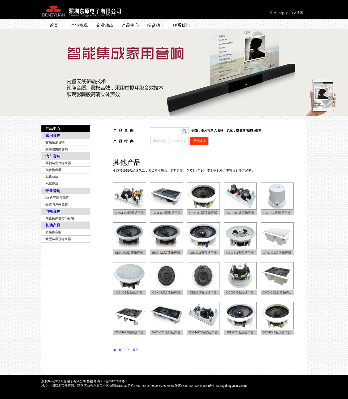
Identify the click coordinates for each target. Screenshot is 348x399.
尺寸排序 (199, 141)
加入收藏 (296, 13)
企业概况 (79, 25)
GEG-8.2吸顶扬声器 (240, 252)
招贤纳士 (155, 25)
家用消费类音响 (56, 149)
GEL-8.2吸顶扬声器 (276, 213)
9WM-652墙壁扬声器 (203, 332)
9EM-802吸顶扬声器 (129, 252)
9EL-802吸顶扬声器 (203, 252)
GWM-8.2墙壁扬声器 (129, 213)
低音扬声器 (53, 170)
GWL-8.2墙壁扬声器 (277, 252)
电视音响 (52, 212)
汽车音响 (52, 156)
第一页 (117, 349)
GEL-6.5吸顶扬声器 (203, 292)
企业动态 (104, 25)
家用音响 (52, 136)
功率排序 (179, 141)
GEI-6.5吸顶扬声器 (129, 292)
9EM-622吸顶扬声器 (166, 252)
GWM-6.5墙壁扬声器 (129, 332)
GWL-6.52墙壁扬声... (277, 292)
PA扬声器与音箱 (56, 197)
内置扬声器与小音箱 (59, 218)
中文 (273, 13)
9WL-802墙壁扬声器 (240, 213)
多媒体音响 (53, 232)
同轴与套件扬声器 (58, 163)
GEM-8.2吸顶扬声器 (203, 213)
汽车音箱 (51, 184)
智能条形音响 (55, 142)
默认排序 (159, 141)
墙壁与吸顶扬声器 (58, 239)
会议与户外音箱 (56, 204)
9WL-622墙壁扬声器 (166, 332)
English (284, 13)
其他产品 (52, 225)
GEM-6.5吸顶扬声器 (166, 292)
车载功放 (51, 177)
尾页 (136, 349)
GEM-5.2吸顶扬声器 (277, 332)
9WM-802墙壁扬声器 (166, 213)
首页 (54, 25)
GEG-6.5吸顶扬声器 (240, 292)
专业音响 (52, 191)
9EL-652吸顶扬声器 (240, 332)
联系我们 (181, 25)
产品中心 (130, 25)
